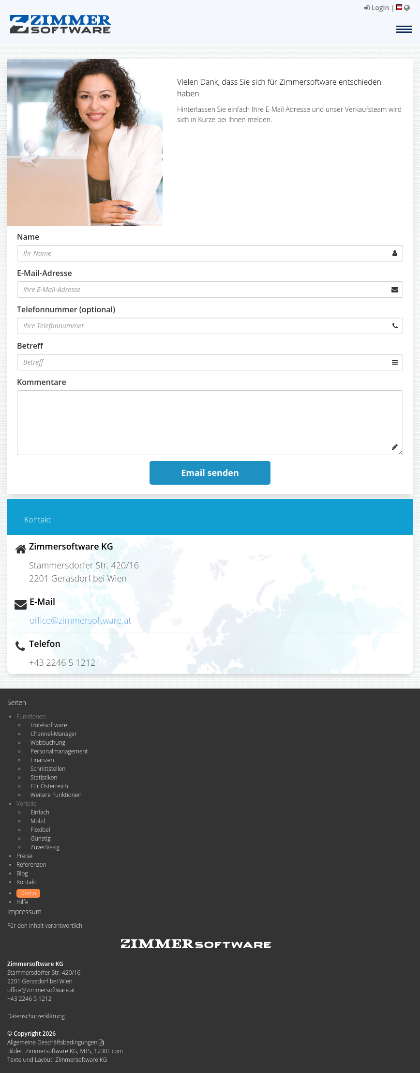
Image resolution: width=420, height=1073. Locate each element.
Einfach (39, 812)
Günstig (40, 838)
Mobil (37, 821)
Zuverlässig (45, 847)
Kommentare (41, 382)
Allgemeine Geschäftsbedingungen (55, 1042)
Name (28, 236)
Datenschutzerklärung (36, 1016)
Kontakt (26, 882)
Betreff (30, 345)
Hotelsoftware (48, 725)
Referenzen (31, 864)
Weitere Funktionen (56, 795)
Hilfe (22, 902)
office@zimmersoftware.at (81, 620)
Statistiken (43, 777)
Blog (22, 873)
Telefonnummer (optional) (66, 309)
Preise (24, 856)
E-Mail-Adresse (44, 273)
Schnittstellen (47, 769)
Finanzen (42, 760)
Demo (28, 893)
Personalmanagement (59, 751)
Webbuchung (47, 742)
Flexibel (40, 830)
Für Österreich (49, 786)
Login (376, 7)
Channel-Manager (53, 734)
